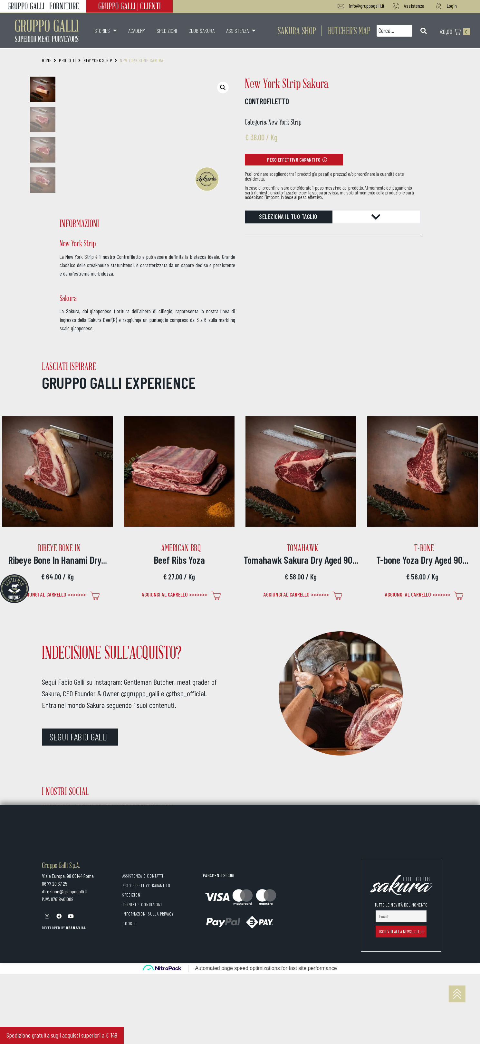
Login (452, 6)
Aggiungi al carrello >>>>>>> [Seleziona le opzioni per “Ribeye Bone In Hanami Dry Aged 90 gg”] (53, 594)
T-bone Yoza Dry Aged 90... (422, 560)
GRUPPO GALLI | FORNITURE (43, 6)
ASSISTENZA (240, 30)
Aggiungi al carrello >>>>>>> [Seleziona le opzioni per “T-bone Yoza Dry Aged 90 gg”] (417, 594)
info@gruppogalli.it (366, 6)
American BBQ (181, 547)
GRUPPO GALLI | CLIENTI (129, 6)
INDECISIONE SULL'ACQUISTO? (111, 652)
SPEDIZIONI (167, 30)
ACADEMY (136, 30)
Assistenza (414, 6)
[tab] (332, 217)
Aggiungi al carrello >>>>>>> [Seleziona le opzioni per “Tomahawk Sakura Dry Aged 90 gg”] (296, 594)
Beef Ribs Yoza (179, 560)
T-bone (424, 547)
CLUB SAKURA (201, 30)
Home (46, 60)
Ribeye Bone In (59, 547)
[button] (349, 30)
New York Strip (97, 60)
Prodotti (67, 60)
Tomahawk (303, 547)
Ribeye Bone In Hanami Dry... (57, 560)
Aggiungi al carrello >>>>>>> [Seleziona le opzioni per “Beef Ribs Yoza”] (174, 594)
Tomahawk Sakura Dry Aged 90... (301, 560)
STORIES (105, 30)
